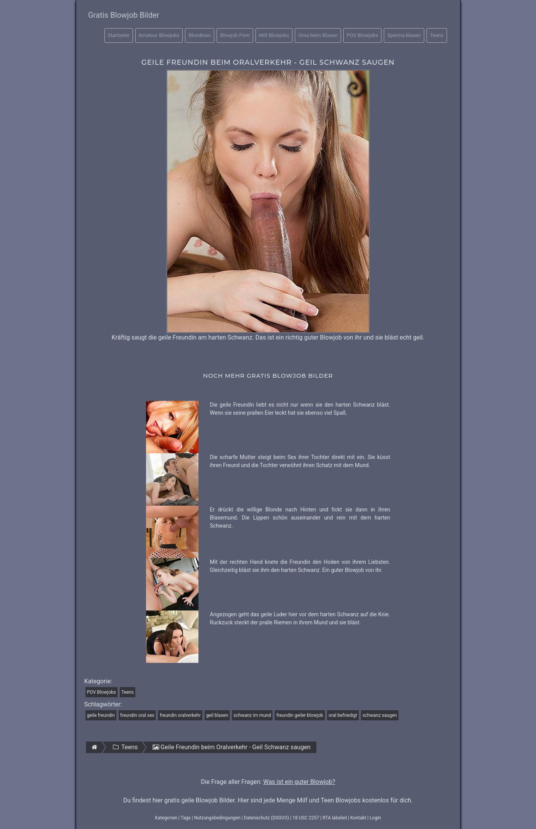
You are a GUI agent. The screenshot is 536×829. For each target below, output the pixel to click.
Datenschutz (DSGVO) (266, 818)
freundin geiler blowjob (299, 715)
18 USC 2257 (305, 818)
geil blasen (217, 715)
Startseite (118, 35)
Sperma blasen (403, 35)
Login (375, 818)
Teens (437, 35)
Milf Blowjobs (274, 35)
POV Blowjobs (362, 35)
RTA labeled (335, 818)
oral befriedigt (343, 715)
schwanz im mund (252, 715)
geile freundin (101, 715)
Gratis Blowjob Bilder (124, 15)
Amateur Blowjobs (159, 35)
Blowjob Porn (235, 35)
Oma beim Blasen (318, 35)
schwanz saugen (380, 715)
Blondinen (199, 35)
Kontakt (358, 818)
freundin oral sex (137, 715)
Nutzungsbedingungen (217, 818)
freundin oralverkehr (180, 715)
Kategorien (166, 818)
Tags (186, 818)
